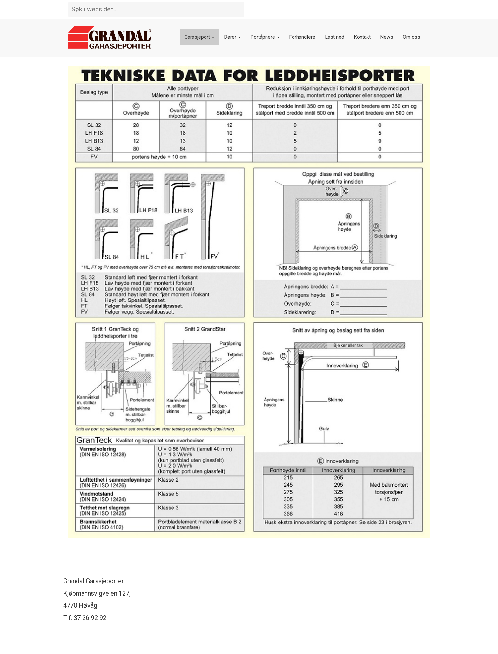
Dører (232, 37)
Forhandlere (302, 37)
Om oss (411, 37)
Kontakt (362, 37)
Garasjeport (199, 37)
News (386, 37)
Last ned (334, 37)
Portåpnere (264, 37)
